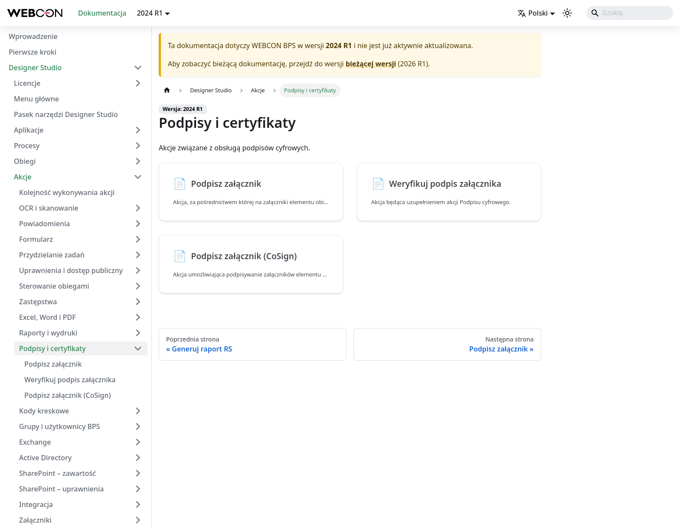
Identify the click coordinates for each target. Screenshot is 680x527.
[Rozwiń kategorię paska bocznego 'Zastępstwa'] (137, 302)
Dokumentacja (102, 13)
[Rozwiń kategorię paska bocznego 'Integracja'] (137, 504)
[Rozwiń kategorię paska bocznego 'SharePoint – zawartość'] (137, 473)
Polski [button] (532, 13)
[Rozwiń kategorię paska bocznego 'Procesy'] (137, 146)
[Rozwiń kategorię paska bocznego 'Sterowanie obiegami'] (137, 286)
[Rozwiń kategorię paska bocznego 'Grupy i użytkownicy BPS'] (137, 426)
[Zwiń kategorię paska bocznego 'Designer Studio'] (137, 68)
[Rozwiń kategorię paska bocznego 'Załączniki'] (137, 520)
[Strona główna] (167, 90)
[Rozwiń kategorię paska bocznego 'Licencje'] (137, 83)
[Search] (629, 13)
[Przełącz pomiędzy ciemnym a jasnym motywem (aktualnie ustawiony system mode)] (567, 13)
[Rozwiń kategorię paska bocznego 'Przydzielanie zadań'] (137, 255)
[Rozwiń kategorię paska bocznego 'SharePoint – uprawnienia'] (137, 489)
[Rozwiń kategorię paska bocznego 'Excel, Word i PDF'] (137, 317)
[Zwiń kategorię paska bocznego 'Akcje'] (137, 177)
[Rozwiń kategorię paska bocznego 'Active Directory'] (137, 458)
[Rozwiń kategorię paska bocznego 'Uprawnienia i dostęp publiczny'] (137, 270)
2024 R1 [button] (150, 13)
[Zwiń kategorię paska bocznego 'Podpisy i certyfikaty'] (137, 348)
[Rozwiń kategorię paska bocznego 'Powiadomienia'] (137, 224)
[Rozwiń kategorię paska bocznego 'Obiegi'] (137, 161)
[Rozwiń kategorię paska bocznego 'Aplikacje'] (137, 130)
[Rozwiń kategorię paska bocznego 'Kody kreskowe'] (137, 411)
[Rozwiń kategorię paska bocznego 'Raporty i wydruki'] (137, 333)
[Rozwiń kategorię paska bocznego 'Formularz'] (137, 239)
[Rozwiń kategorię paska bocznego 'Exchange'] (137, 442)
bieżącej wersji (371, 63)
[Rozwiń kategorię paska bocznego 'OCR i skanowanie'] (137, 208)
